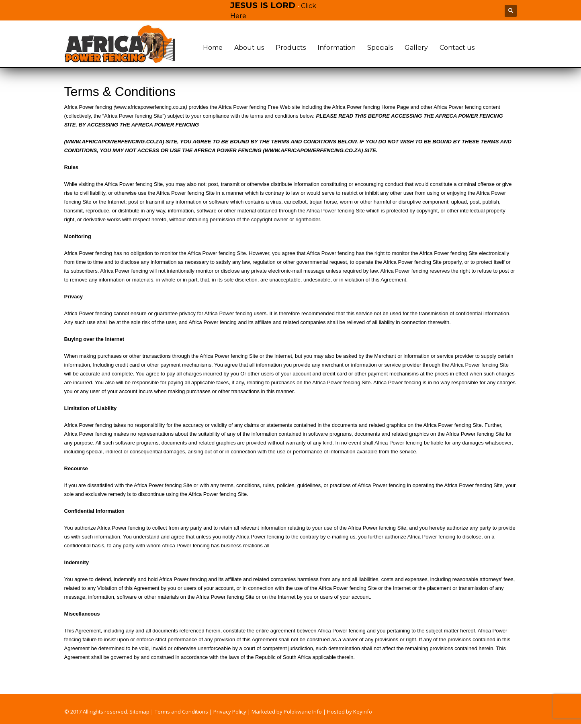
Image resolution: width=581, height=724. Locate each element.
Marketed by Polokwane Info (287, 711)
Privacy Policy (229, 711)
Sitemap (139, 711)
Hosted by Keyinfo (349, 711)
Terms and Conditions (181, 711)
